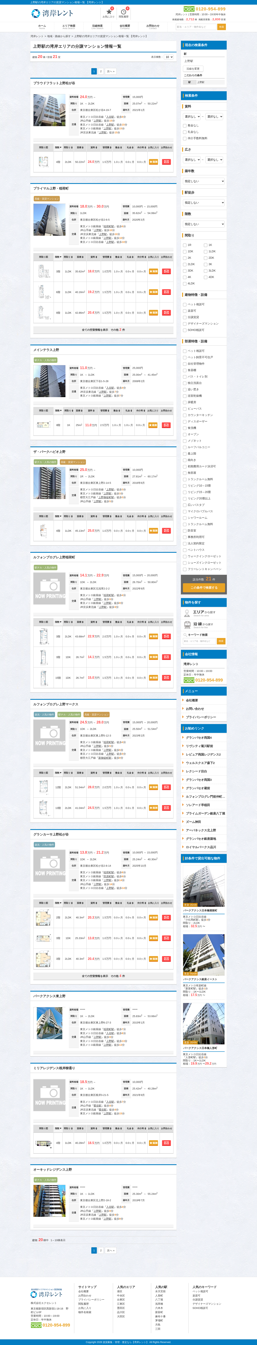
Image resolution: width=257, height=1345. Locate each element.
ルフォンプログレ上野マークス (55, 704)
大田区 (121, 1316)
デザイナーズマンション (203, 323)
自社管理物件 (196, 363)
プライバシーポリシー (91, 1299)
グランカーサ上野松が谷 (51, 834)
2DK (211, 257)
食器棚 (192, 370)
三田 (157, 1328)
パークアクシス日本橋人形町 (200, 1048)
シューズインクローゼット (204, 562)
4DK (211, 277)
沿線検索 (97, 26)
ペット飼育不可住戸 (200, 357)
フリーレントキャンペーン (204, 569)
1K (210, 244)
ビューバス (195, 408)
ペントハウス (196, 549)
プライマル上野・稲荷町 (51, 188)
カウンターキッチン (200, 415)
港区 (119, 1291)
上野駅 (97, 120)
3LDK (212, 270)
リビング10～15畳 (199, 485)
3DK (190, 270)
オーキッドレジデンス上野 (52, 1169)
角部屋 (192, 472)
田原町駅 (109, 876)
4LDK (191, 283)
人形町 (159, 1295)
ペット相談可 (196, 304)
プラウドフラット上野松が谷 (54, 83)
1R (189, 244)
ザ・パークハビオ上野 (49, 451)
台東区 (121, 1299)
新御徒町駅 (104, 757)
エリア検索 (68, 26)
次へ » (110, 71)
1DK (190, 251)
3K (210, 264)
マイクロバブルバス (200, 511)
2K (189, 257)
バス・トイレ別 (197, 376)
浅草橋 (159, 1303)
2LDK (191, 264)
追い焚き (193, 389)
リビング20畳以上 (199, 498)
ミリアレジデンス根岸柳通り (54, 1068)
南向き (192, 460)
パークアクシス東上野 (49, 996)
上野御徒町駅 (106, 497)
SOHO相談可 (196, 330)
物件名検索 (84, 1312)
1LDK (212, 251)
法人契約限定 (196, 543)
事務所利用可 (196, 537)
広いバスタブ (196, 504)
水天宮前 (160, 1291)
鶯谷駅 (97, 1105)
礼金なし (193, 131)
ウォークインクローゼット (204, 556)
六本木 (159, 1307)
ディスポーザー (197, 421)
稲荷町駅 (109, 226)
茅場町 (159, 1320)
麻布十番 (160, 1316)
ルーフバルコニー (199, 447)
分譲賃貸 (193, 317)
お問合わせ (152, 26)
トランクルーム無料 (200, 479)
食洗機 (192, 427)
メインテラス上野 (46, 350)
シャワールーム (197, 517)
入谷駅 (110, 116)
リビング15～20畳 (199, 492)
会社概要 (125, 26)
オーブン (193, 434)
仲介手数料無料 (197, 138)
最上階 (192, 453)
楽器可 (192, 310)
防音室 (192, 530)
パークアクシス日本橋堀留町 (200, 910)
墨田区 (121, 1307)
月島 (157, 1324)
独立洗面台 (195, 382)
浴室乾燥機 (195, 395)
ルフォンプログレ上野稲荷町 (54, 557)
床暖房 (192, 402)
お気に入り (109, 13)
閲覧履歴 (124, 13)
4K (189, 277)
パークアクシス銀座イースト (200, 979)
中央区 (121, 1295)
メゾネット (195, 440)
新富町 (159, 1312)
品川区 (121, 1312)
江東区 (121, 1303)
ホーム (42, 26)
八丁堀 (159, 1299)
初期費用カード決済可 (202, 466)
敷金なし (193, 125)
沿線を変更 (193, 68)
